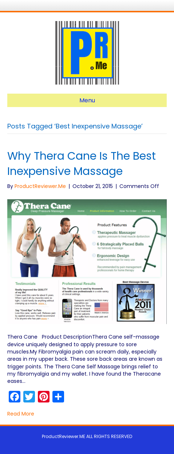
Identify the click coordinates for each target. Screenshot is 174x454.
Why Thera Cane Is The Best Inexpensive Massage (81, 163)
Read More (20, 413)
